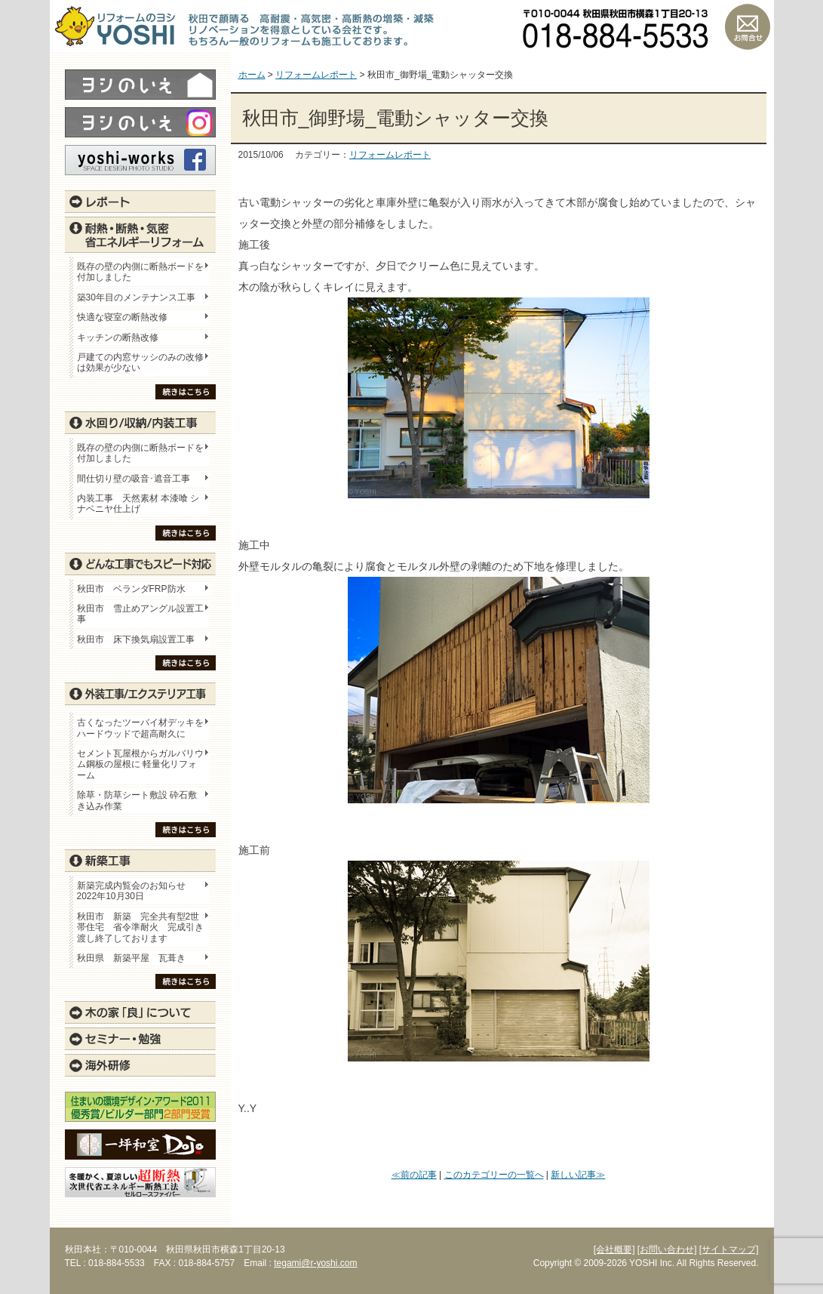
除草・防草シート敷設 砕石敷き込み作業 (137, 800)
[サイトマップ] (729, 1249)
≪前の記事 (414, 1174)
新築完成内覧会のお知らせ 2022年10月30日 (131, 890)
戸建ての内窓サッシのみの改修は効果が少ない (140, 362)
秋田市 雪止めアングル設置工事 (140, 613)
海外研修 (140, 1065)
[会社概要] (614, 1249)
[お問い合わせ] (667, 1249)
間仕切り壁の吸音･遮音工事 (133, 478)
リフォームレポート (390, 154)
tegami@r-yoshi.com (315, 1263)
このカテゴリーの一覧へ (494, 1174)
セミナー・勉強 (140, 1038)
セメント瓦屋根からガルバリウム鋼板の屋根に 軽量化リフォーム (140, 764)
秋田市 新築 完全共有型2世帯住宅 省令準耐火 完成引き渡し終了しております (140, 927)
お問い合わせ (747, 26)
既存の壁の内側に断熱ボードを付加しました (140, 271)
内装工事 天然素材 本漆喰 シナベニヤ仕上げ (138, 503)
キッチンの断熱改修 (122, 337)
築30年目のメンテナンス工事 (136, 297)
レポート (140, 201)
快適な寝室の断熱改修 (122, 317)
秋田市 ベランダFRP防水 (131, 589)
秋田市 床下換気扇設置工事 (136, 639)
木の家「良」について (140, 1012)
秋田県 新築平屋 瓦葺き (131, 958)
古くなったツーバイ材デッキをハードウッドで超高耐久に (140, 727)
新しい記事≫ (578, 1174)
